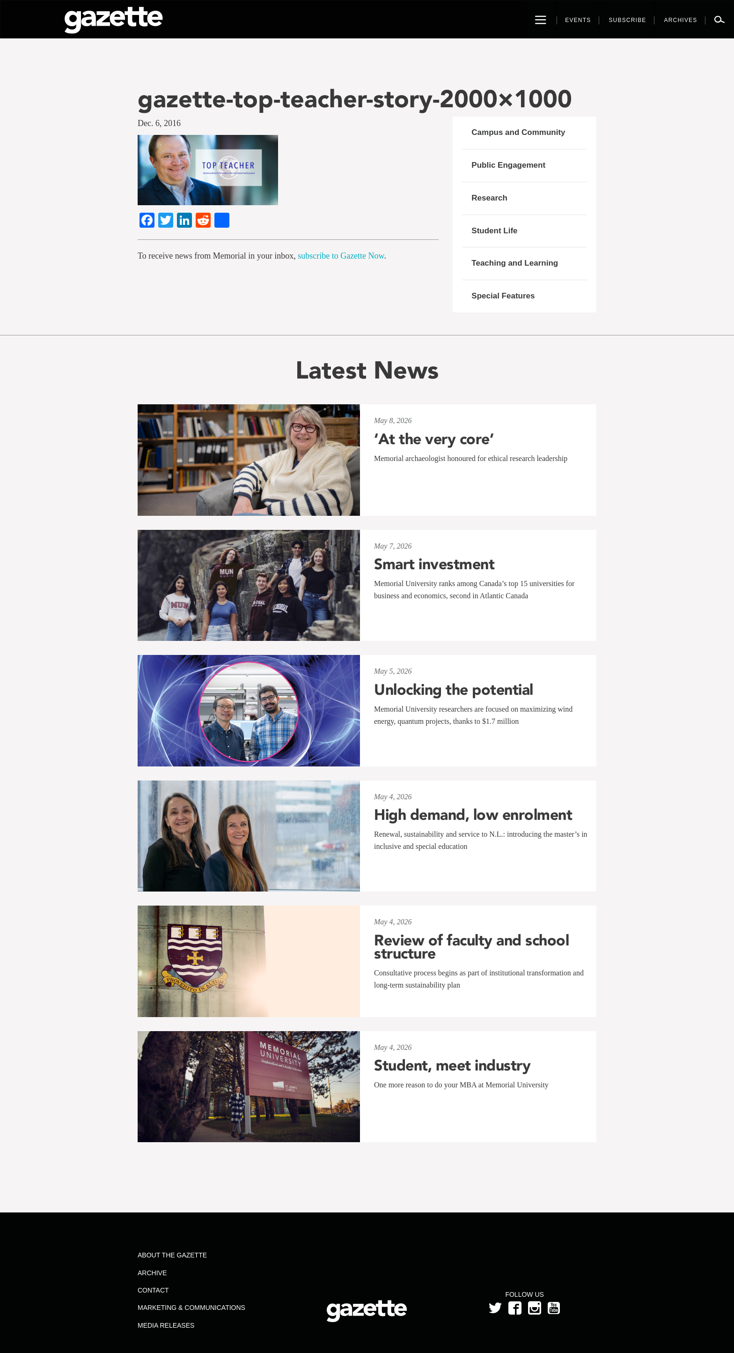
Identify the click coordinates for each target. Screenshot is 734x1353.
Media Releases (166, 1325)
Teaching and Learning (514, 263)
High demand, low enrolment (473, 814)
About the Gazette (172, 1255)
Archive (152, 1273)
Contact (153, 1290)
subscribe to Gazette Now (341, 255)
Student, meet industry (452, 1065)
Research (489, 197)
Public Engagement (508, 165)
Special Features (503, 295)
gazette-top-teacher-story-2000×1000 (355, 98)
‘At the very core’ (433, 439)
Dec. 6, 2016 (159, 123)
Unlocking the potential (453, 689)
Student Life (494, 230)
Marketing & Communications (191, 1307)
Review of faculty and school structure (471, 947)
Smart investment (434, 564)
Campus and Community (518, 132)
